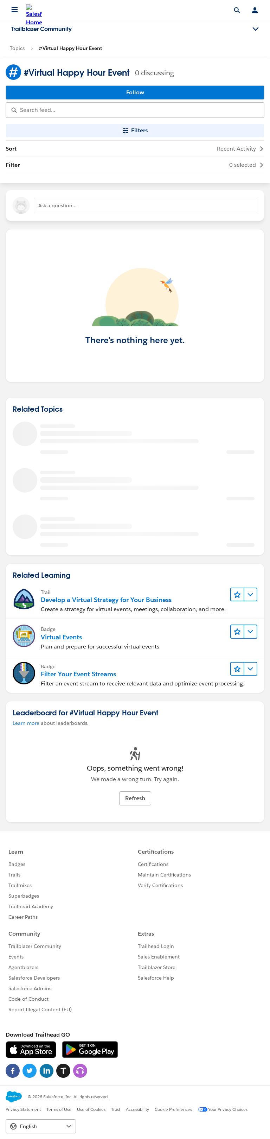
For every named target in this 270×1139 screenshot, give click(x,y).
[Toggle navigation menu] (255, 29)
